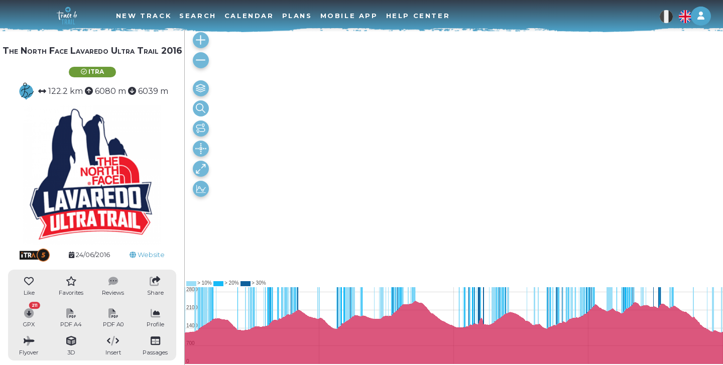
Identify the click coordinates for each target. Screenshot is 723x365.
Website (147, 255)
